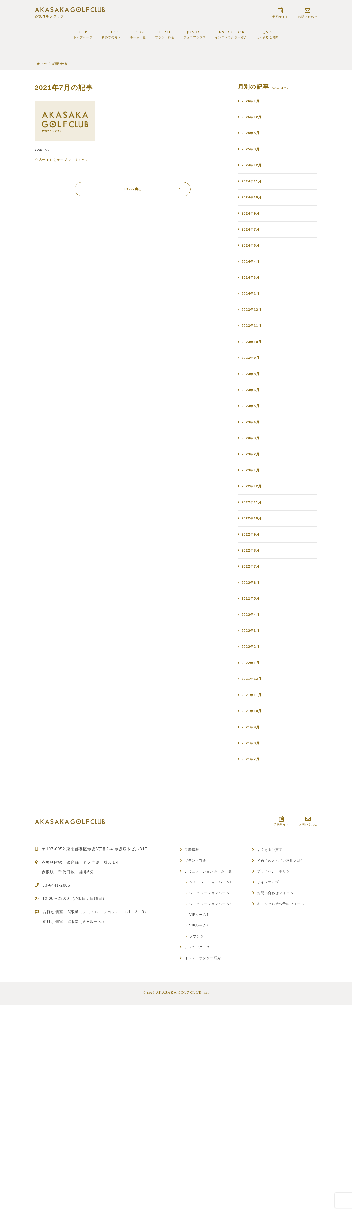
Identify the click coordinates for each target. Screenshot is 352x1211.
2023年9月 (252, 416)
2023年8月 (252, 436)
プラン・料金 (197, 1008)
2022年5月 (252, 710)
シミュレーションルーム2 (214, 1041)
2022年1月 (252, 788)
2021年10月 (253, 847)
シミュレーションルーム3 (214, 1052)
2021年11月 (253, 827)
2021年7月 (252, 906)
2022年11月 (253, 592)
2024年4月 (252, 299)
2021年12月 (253, 808)
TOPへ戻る (150, 197)
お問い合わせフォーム (278, 1041)
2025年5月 (252, 142)
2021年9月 (252, 866)
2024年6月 (252, 279)
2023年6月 (252, 455)
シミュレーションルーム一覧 (212, 1019)
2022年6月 (252, 690)
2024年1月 (252, 338)
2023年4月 (252, 494)
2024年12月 (253, 181)
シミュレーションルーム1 (214, 1030)
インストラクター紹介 (206, 1106)
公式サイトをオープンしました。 (62, 163)
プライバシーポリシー (278, 1019)
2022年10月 (253, 612)
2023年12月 (253, 357)
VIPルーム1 (201, 1062)
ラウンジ (198, 1084)
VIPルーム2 (201, 1073)
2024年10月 (253, 220)
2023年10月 (253, 396)
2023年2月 (252, 534)
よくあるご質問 (272, 998)
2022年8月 (252, 651)
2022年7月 (252, 671)
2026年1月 (252, 103)
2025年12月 (253, 122)
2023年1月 (252, 553)
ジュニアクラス (199, 1095)
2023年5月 (252, 475)
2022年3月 (252, 749)
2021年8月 (252, 886)
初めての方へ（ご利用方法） (284, 1008)
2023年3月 (252, 514)
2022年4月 (252, 729)
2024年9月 (252, 240)
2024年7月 (252, 259)
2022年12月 (253, 573)
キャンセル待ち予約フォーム (284, 1052)
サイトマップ (269, 1030)
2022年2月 (252, 768)
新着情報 (193, 998)
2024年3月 (252, 318)
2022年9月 (252, 631)
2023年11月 (253, 377)
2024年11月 (253, 201)
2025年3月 (252, 162)
